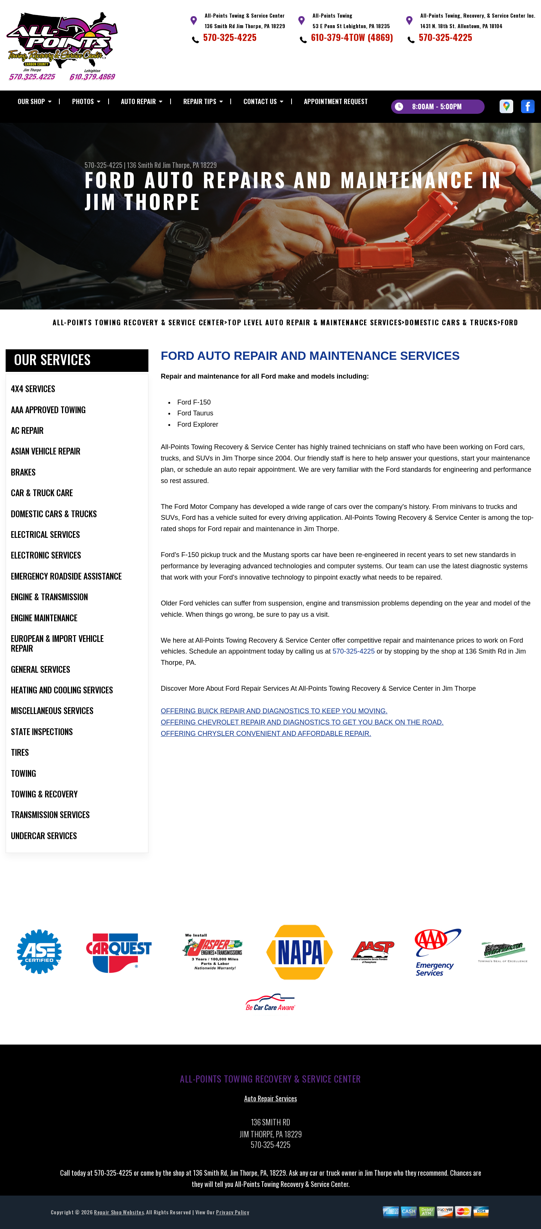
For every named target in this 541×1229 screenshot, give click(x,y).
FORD (509, 330)
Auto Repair (138, 101)
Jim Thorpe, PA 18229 (189, 165)
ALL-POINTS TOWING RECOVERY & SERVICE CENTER (138, 330)
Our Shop (31, 101)
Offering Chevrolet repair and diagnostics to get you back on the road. (302, 730)
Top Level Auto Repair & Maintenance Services (315, 330)
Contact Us (260, 101)
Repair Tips (199, 101)
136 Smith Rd (144, 165)
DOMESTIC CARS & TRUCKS (451, 330)
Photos (83, 101)
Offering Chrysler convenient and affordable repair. (266, 740)
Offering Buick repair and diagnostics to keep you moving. (274, 718)
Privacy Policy (232, 1219)
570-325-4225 (230, 37)
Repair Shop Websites (119, 1219)
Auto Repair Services (270, 1106)
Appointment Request (336, 101)
